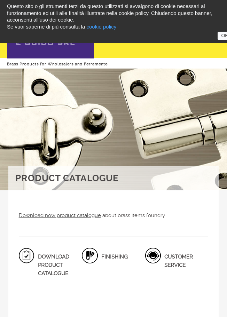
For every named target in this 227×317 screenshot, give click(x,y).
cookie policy (101, 27)
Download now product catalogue (60, 215)
